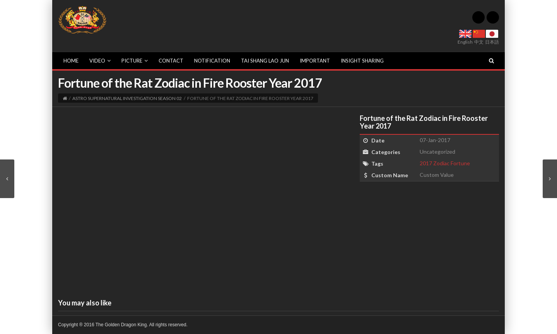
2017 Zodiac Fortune (445, 163)
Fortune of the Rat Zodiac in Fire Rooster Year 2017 (424, 122)
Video (100, 60)
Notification (212, 61)
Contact (171, 61)
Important (315, 61)
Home (71, 61)
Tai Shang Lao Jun (265, 61)
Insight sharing (362, 61)
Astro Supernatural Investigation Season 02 (127, 98)
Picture (134, 60)
